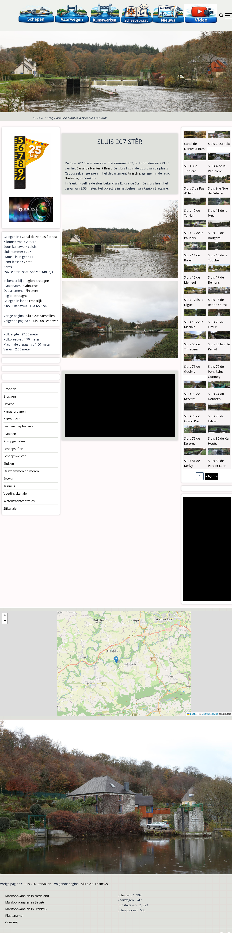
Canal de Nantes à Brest (94, 168)
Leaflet (192, 714)
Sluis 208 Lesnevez (44, 321)
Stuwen (8, 478)
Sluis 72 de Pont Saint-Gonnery (216, 371)
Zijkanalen (10, 508)
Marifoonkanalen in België (24, 902)
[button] (116, 659)
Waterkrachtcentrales (19, 501)
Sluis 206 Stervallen (40, 316)
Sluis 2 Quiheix (219, 144)
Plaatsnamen (14, 915)
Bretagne (71, 178)
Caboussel (31, 286)
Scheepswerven (14, 456)
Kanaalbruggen (14, 411)
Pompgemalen (14, 441)
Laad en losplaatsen (18, 426)
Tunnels (9, 486)
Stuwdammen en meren (21, 471)
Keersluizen (11, 419)
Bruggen (9, 396)
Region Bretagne (37, 281)
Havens (8, 404)
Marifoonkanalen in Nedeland (27, 896)
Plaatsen (9, 434)
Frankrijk (35, 301)
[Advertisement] (118, 406)
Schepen (124, 895)
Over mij (11, 922)
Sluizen (8, 463)
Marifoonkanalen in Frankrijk (26, 909)
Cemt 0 (29, 262)
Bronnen (9, 389)
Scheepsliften (13, 449)
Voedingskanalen (16, 493)
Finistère (134, 173)
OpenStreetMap (209, 714)
